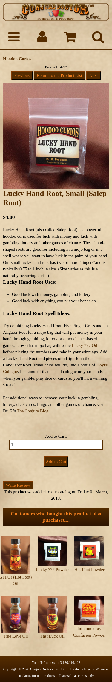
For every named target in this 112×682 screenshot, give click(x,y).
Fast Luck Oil (52, 636)
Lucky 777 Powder (52, 569)
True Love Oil (15, 636)
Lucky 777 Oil (84, 345)
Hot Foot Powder (89, 569)
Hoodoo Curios (17, 58)
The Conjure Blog (32, 411)
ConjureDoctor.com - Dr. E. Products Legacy (62, 669)
